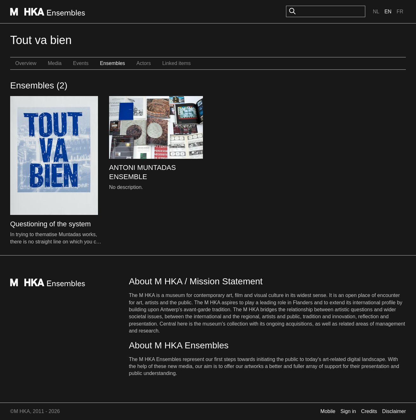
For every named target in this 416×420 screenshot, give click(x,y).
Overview (25, 63)
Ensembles (112, 63)
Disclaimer (394, 411)
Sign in (348, 411)
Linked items (176, 63)
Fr (400, 11)
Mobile (328, 411)
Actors (143, 63)
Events (80, 63)
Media (55, 63)
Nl (376, 11)
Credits (369, 411)
